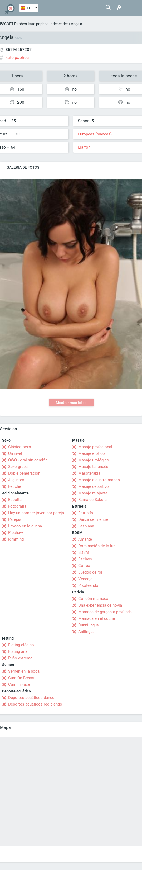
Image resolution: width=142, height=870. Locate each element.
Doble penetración (24, 473)
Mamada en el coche (96, 618)
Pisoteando (88, 585)
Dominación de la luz (96, 545)
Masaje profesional (95, 447)
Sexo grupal (18, 466)
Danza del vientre (93, 519)
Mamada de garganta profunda (105, 611)
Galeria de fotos (23, 167)
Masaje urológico (93, 460)
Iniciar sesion (119, 8)
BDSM (83, 552)
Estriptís (85, 512)
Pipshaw (15, 532)
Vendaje (85, 578)
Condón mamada (93, 598)
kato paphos (38, 24)
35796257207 (19, 49)
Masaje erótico (91, 453)
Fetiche (14, 486)
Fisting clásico (21, 644)
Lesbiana (86, 526)
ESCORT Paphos (13, 24)
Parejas (14, 519)
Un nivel (15, 453)
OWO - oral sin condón (27, 460)
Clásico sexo (19, 447)
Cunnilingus (88, 625)
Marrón (84, 147)
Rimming (16, 539)
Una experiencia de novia (100, 605)
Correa (84, 565)
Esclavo (85, 559)
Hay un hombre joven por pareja (36, 512)
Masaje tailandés (93, 466)
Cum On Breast (21, 677)
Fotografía (17, 506)
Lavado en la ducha (25, 526)
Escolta (15, 499)
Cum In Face (19, 684)
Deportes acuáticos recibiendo (35, 704)
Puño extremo (20, 658)
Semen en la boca (24, 671)
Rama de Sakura (92, 499)
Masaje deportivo (93, 486)
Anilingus (86, 631)
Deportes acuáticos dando (31, 697)
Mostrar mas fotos (71, 402)
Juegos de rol (90, 572)
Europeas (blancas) (95, 134)
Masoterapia (89, 473)
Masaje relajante (92, 493)
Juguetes (16, 479)
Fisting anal (18, 651)
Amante (85, 539)
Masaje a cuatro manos (99, 479)
